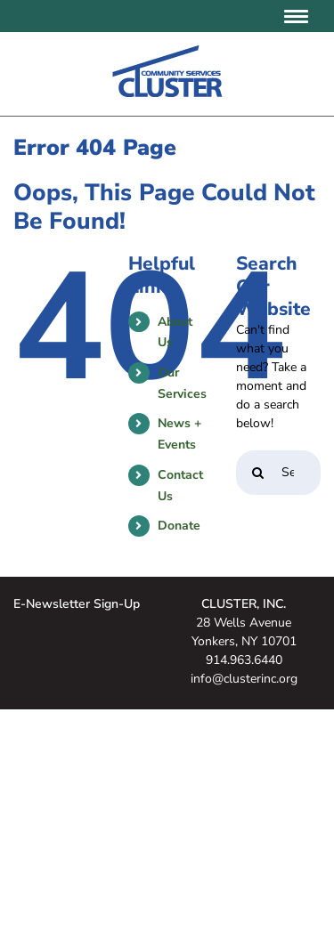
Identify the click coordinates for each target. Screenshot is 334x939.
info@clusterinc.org (244, 678)
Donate (179, 525)
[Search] (258, 472)
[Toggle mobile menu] (298, 16)
